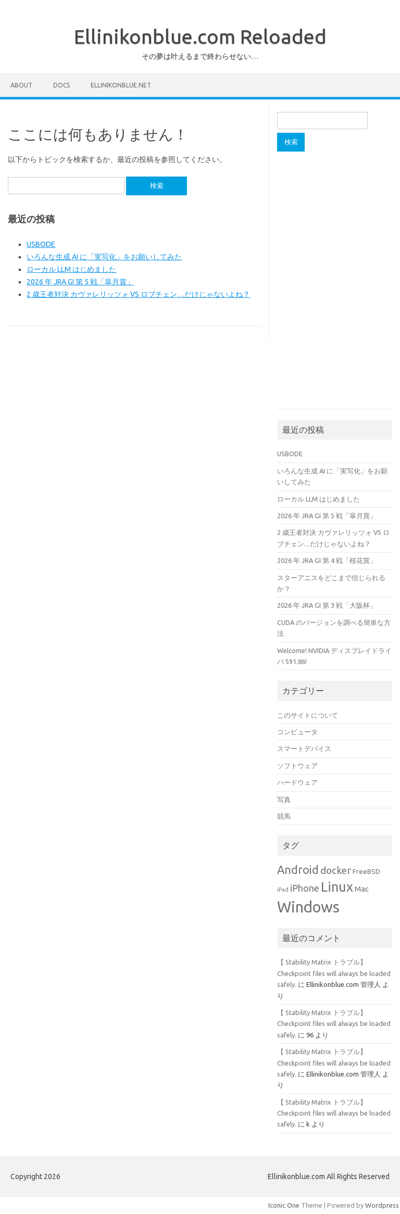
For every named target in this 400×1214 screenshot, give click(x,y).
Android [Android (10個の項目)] (298, 869)
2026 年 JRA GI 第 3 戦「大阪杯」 (327, 605)
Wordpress (382, 1205)
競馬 (284, 816)
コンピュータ (297, 731)
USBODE (41, 244)
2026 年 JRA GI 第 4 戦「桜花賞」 (327, 560)
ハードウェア (297, 782)
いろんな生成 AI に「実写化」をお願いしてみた (104, 257)
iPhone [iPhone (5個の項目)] (304, 888)
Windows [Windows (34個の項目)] (308, 907)
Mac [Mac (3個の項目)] (362, 888)
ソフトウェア (297, 765)
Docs (61, 85)
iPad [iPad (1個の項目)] (283, 889)
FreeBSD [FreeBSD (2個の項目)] (366, 871)
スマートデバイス (304, 748)
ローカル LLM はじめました (71, 269)
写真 (284, 799)
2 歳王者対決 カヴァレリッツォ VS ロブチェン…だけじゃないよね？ (138, 294)
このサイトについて (307, 715)
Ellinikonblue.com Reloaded (200, 36)
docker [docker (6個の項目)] (335, 870)
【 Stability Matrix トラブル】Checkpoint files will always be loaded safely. (334, 973)
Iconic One (283, 1205)
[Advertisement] (338, 217)
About (21, 85)
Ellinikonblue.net (121, 85)
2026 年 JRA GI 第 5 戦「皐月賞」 (80, 282)
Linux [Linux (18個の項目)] (337, 886)
